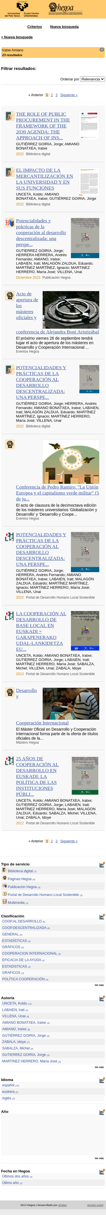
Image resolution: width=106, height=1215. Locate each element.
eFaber (62, 1205)
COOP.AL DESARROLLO (23, 921)
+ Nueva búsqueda (17, 37)
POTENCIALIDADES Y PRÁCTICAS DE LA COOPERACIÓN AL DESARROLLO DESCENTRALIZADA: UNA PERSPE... (41, 382)
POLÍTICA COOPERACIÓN (25, 979)
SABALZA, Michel (17, 1048)
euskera (10, 1092)
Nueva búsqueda (64, 27)
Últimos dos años (17, 1176)
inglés (8, 1098)
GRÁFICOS (13, 947)
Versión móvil (95, 1205)
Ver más (99, 985)
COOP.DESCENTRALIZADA (26, 928)
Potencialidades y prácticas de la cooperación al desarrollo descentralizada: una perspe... (41, 232)
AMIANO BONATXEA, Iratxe (26, 1023)
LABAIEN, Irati (15, 1010)
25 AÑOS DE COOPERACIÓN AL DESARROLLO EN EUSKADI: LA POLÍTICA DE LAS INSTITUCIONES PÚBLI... (37, 776)
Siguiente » (68, 95)
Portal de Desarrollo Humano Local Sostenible (42, 895)
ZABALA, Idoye (16, 1042)
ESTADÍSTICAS (16, 941)
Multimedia (15, 903)
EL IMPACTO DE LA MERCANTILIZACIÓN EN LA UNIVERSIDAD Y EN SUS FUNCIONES (44, 179)
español (10, 1085)
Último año (12, 1183)
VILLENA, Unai (15, 1016)
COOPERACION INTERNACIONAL (31, 953)
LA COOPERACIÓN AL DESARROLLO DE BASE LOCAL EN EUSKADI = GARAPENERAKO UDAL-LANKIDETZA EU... (41, 631)
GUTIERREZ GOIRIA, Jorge (25, 1055)
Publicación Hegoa (21, 887)
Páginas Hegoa (18, 879)
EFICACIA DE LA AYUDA (23, 960)
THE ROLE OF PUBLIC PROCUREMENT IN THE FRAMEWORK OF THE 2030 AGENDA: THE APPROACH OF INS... (43, 125)
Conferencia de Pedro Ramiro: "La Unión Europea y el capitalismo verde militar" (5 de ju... (57, 493)
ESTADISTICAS (16, 966)
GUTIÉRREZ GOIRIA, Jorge (25, 1036)
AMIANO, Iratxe (16, 1029)
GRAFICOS (13, 973)
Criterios (34, 27)
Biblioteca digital (19, 871)
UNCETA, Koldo (17, 1003)
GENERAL (12, 934)
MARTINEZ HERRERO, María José (31, 1061)
